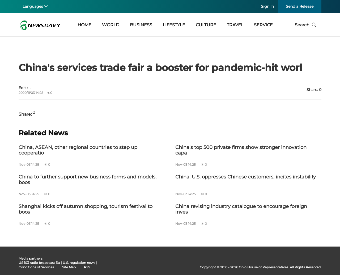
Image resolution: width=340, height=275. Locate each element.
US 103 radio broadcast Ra (39, 263)
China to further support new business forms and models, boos (87, 180)
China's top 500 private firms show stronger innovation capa (241, 150)
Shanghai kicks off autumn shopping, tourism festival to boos (85, 209)
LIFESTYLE (174, 24)
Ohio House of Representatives (263, 267)
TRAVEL (235, 24)
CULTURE (206, 24)
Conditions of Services (36, 267)
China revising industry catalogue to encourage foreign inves (241, 209)
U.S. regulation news (79, 263)
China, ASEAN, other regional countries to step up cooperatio (78, 150)
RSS (87, 267)
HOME (84, 24)
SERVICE (263, 24)
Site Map (69, 267)
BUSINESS (141, 24)
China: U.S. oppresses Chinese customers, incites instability (245, 177)
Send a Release (299, 6)
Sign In (267, 6)
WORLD (110, 24)
